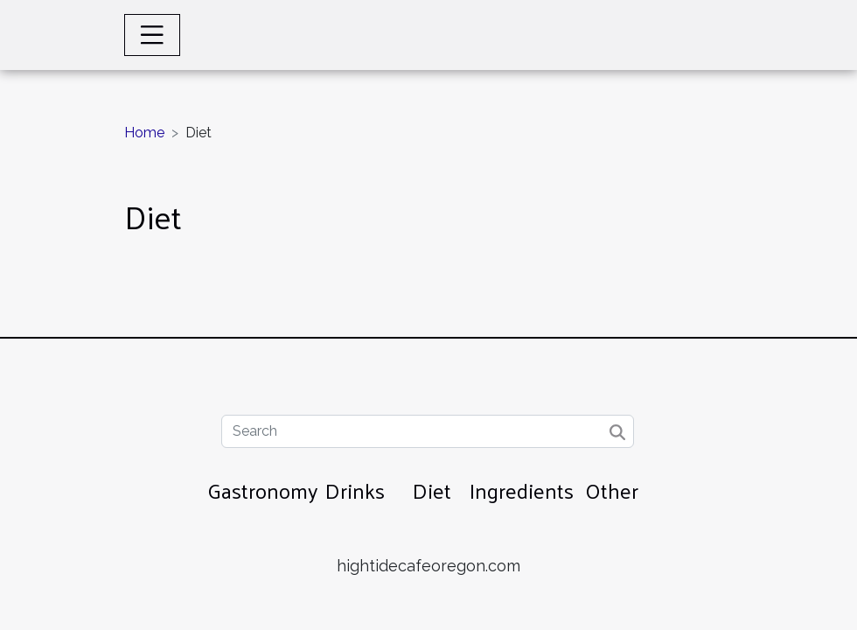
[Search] (427, 431)
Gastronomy (262, 490)
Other (611, 490)
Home (144, 132)
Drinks (355, 490)
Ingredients (522, 490)
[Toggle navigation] (152, 35)
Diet (432, 490)
